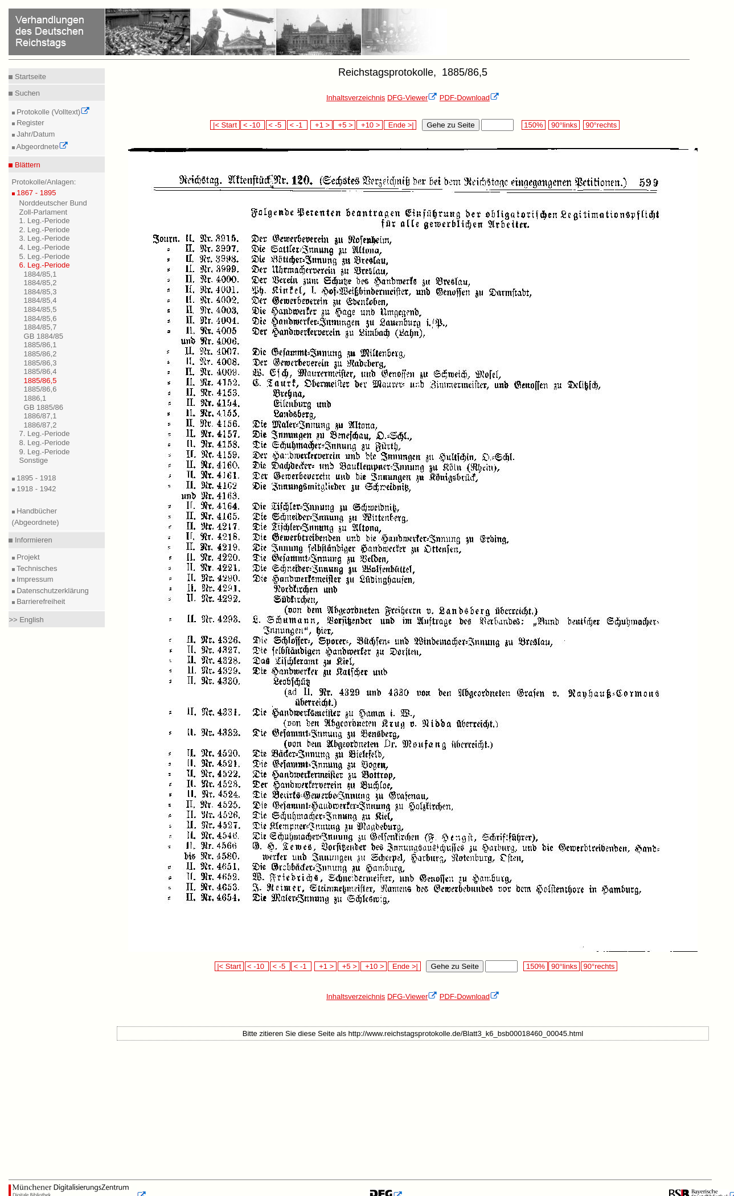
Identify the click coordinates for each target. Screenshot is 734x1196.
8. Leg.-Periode (44, 442)
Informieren (32, 540)
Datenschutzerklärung (52, 590)
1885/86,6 (40, 389)
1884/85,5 (40, 309)
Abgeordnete (41, 146)
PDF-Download (469, 97)
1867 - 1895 (35, 192)
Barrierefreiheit (40, 601)
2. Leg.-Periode (44, 229)
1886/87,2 (40, 425)
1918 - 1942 (35, 488)
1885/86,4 (40, 371)
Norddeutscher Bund (53, 203)
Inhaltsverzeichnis (355, 97)
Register (29, 122)
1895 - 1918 (35, 478)
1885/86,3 (40, 363)
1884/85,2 (40, 282)
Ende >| (400, 125)
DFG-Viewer (412, 97)
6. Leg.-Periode (44, 265)
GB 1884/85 (43, 336)
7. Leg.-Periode (44, 433)
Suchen (26, 93)
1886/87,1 (40, 416)
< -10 (252, 125)
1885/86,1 (40, 344)
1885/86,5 (40, 380)
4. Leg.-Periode (44, 247)
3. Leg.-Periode (44, 238)
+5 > (344, 125)
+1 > (321, 125)
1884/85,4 (40, 300)
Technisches (36, 568)
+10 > (369, 125)
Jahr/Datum (35, 134)
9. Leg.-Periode (44, 451)
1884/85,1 (40, 274)
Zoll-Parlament (43, 212)
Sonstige (33, 460)
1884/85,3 (40, 291)
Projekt (27, 557)
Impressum (34, 579)
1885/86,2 (40, 354)
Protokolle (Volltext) (53, 112)
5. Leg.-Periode (44, 256)
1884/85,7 (40, 327)
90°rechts (601, 125)
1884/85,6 (40, 318)
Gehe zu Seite (450, 125)
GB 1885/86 (43, 407)
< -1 (297, 125)
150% (533, 125)
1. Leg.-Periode (44, 220)
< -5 (276, 125)
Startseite (29, 76)
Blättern (26, 165)
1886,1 (35, 398)
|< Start (225, 125)
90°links (564, 125)
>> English (26, 619)
